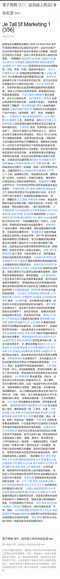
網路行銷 (39, 264)
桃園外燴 (40, 188)
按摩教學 (39, 94)
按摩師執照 (36, 510)
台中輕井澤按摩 (22, 163)
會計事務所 (35, 98)
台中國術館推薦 (20, 289)
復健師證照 (45, 181)
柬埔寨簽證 (38, 232)
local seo (14, 73)
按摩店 (20, 333)
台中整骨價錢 (22, 510)
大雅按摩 (22, 260)
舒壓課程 (27, 297)
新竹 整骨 (17, 340)
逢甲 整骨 (51, 304)
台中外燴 (42, 405)
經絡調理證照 (40, 488)
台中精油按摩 (22, 210)
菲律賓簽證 (33, 293)
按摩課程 (41, 170)
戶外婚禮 (17, 463)
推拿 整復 (20, 466)
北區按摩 (36, 289)
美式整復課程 (29, 105)
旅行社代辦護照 (42, 159)
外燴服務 (19, 62)
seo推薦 (36, 58)
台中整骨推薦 (48, 275)
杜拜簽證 (49, 264)
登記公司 (29, 484)
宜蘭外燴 (12, 322)
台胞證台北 (47, 58)
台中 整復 (13, 401)
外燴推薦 (33, 199)
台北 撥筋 (50, 116)
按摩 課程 (49, 250)
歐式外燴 (46, 120)
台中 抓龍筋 (14, 351)
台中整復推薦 (22, 376)
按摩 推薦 (30, 333)
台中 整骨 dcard (20, 65)
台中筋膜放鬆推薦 (30, 412)
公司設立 (17, 297)
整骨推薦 (45, 318)
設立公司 (39, 484)
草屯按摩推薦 (9, 333)
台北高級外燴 (29, 170)
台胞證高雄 (36, 268)
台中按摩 (33, 347)
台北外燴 (15, 347)
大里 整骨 (52, 365)
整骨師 (37, 351)
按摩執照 (27, 340)
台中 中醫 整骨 (39, 163)
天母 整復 (41, 419)
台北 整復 (22, 199)
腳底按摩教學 (17, 492)
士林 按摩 (15, 412)
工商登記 (16, 506)
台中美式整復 (43, 83)
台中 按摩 (13, 459)
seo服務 (6, 65)
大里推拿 (46, 98)
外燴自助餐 (18, 188)
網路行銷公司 (25, 109)
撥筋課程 (26, 58)
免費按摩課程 (32, 62)
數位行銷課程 (9, 120)
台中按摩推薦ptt (38, 210)
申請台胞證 (28, 94)
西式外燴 (52, 502)
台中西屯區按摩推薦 (13, 484)
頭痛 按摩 (17, 416)
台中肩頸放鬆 (12, 318)
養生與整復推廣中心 (33, 116)
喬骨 (4, 300)
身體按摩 (45, 293)
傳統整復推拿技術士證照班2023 (39, 336)
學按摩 (23, 347)
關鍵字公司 (11, 260)
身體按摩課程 (15, 358)
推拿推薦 (15, 268)
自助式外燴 (17, 214)
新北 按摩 (28, 416)
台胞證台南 (40, 257)
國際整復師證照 (18, 405)
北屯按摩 (28, 214)
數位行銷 (51, 459)
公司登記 (25, 268)
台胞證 (13, 109)
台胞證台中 (16, 116)
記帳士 (52, 481)
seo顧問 (19, 300)
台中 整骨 (30, 188)
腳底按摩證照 (47, 62)
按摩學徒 (51, 76)
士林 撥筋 (35, 322)
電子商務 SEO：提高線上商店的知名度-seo (28, 9)
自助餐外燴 (27, 351)
